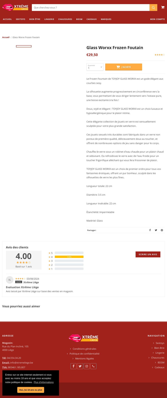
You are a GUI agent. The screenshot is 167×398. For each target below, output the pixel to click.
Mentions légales (84, 358)
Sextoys (160, 343)
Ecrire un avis (148, 254)
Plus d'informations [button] (44, 382)
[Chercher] (90, 7)
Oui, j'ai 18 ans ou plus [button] (30, 390)
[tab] (64, 253)
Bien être (159, 348)
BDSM (161, 362)
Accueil (5, 37)
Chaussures (157, 357)
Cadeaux (159, 367)
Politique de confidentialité (84, 353)
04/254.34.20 (14, 358)
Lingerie (159, 352)
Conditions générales (84, 348)
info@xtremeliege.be (21, 362)
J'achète (123, 67)
